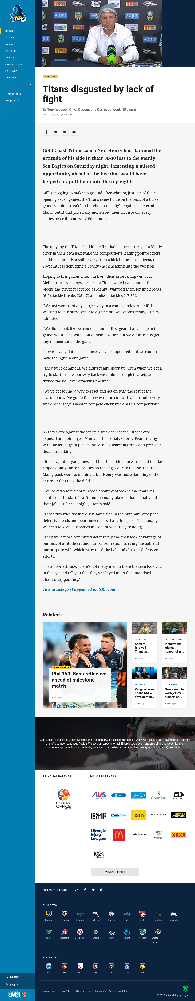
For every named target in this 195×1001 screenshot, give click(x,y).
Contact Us (100, 990)
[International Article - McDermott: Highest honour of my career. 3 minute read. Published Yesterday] (174, 642)
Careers (80, 990)
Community (14, 64)
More (18, 84)
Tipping (11, 77)
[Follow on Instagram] (101, 889)
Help (89, 990)
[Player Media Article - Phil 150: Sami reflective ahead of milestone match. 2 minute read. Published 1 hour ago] (85, 665)
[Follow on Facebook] (84, 889)
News (9, 30)
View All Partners (115, 872)
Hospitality (12, 100)
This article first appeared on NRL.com (79, 589)
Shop (8, 113)
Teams (10, 57)
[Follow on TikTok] (76, 889)
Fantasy (11, 70)
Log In (11, 985)
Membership (13, 94)
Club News (50, 76)
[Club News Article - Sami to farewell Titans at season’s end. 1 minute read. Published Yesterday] (144, 642)
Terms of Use (48, 990)
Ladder (10, 50)
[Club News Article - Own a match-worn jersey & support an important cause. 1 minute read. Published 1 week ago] (174, 687)
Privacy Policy (65, 990)
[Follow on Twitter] (93, 889)
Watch (10, 37)
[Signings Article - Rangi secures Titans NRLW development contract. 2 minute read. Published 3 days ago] (144, 687)
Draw (9, 44)
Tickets (10, 107)
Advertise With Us (118, 990)
